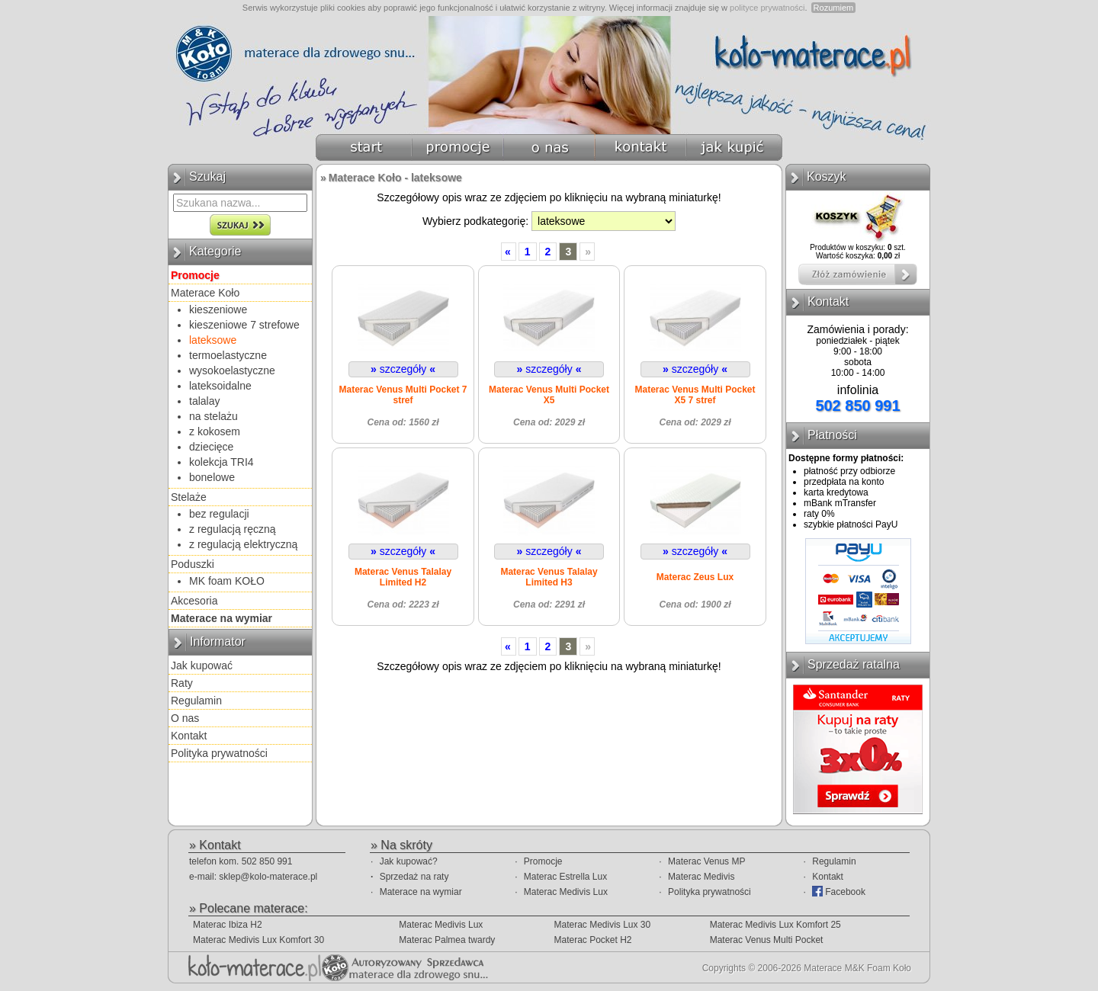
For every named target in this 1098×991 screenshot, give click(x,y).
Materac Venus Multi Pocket (767, 940)
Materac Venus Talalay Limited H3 (548, 577)
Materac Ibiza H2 (227, 924)
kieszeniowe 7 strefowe (244, 325)
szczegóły (403, 369)
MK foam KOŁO (227, 581)
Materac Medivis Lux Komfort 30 (258, 940)
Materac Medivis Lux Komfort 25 (775, 924)
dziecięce (211, 447)
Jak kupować (202, 665)
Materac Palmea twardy (447, 940)
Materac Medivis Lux (566, 892)
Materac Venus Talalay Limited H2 (403, 577)
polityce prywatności (767, 7)
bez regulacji (219, 514)
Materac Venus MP (706, 861)
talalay (204, 401)
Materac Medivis (701, 876)
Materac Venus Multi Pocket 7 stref (403, 395)
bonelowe (212, 477)
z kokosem (214, 431)
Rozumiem (834, 7)
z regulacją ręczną (232, 529)
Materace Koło (205, 293)
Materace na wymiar (421, 892)
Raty (182, 683)
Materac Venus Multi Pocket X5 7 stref (694, 395)
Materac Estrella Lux (565, 876)
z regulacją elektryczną (243, 544)
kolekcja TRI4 (221, 462)
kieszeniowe (218, 309)
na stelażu (213, 416)
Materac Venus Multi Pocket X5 (549, 395)
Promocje (543, 861)
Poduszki (192, 564)
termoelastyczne (228, 355)
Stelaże (189, 497)
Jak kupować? (409, 861)
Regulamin (196, 700)
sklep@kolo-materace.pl (268, 876)
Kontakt (189, 736)
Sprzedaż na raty (414, 876)
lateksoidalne (220, 386)
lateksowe (212, 340)
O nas (185, 718)
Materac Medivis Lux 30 (602, 924)
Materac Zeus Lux (695, 577)
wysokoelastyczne (232, 370)
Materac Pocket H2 (592, 940)
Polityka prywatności (219, 753)
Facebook (838, 891)
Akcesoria (194, 601)
